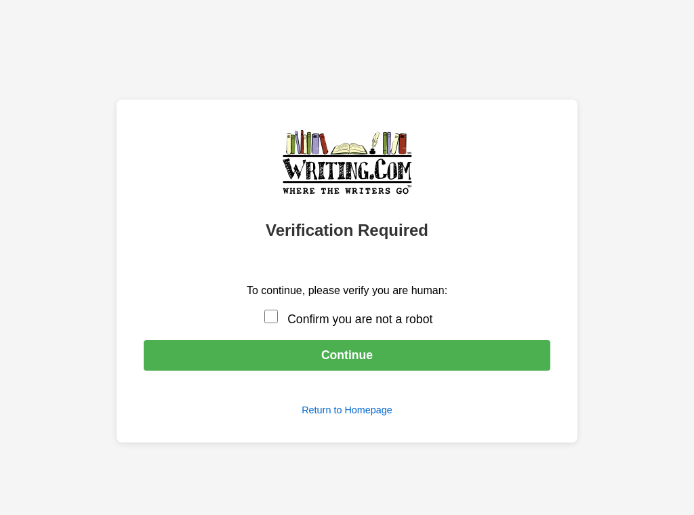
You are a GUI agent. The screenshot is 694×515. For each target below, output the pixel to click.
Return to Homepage (347, 410)
